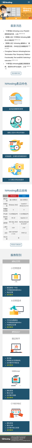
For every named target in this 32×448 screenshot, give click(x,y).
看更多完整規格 (16, 244)
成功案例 (10, 294)
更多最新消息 (16, 73)
